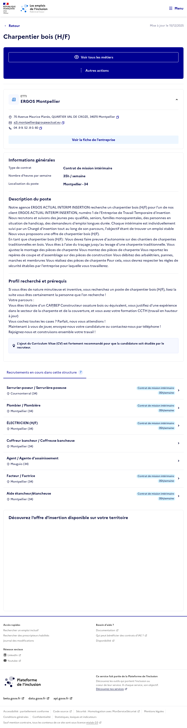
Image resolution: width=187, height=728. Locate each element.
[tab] (44, 372)
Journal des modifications (18, 641)
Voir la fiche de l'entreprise (93, 139)
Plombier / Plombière (23, 405)
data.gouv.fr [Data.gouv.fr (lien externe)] (37, 698)
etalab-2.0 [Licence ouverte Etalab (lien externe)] (92, 722)
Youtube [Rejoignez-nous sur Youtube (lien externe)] (10, 661)
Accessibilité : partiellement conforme (26, 711)
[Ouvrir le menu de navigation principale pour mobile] (174, 8)
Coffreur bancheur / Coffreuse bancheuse (41, 440)
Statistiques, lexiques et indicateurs (75, 717)
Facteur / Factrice (21, 475)
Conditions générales (15, 717)
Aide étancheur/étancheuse (29, 493)
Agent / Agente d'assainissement (32, 458)
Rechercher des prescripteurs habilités (26, 635)
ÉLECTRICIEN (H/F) (22, 422)
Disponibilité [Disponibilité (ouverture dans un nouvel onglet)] (103, 641)
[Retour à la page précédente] (13, 26)
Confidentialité (42, 717)
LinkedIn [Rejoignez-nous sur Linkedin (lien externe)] (10, 655)
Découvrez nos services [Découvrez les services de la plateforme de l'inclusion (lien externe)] (110, 689)
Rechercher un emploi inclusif (21, 630)
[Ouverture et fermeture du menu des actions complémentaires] (93, 70)
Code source (60, 711)
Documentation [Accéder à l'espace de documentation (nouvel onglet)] (105, 630)
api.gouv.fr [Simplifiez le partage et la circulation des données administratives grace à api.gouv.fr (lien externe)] (61, 698)
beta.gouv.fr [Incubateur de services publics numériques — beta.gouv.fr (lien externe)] (12, 698)
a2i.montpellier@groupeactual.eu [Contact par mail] (37, 122)
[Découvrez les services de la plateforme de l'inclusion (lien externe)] (23, 681)
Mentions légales (154, 711)
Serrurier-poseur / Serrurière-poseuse (36, 387)
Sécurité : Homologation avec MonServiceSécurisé (106, 711)
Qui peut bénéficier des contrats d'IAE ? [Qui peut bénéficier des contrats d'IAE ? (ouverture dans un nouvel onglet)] (120, 635)
